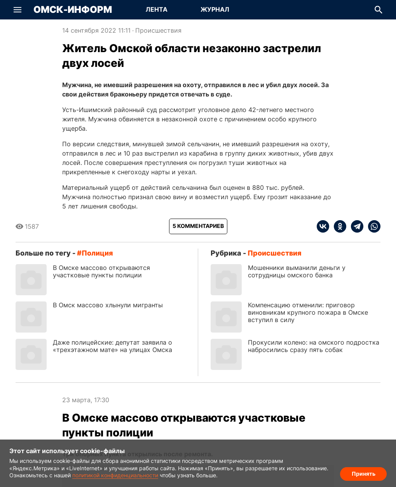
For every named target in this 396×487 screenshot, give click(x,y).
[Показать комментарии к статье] (198, 226)
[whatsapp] (371, 226)
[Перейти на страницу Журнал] (215, 9)
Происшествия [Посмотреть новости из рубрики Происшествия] (158, 30)
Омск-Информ (72, 9)
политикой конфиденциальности (115, 475)
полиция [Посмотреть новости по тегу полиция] (97, 253)
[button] (17, 9)
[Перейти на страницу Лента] (156, 9)
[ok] (337, 226)
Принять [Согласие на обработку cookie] (363, 473)
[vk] (323, 226)
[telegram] (354, 226)
